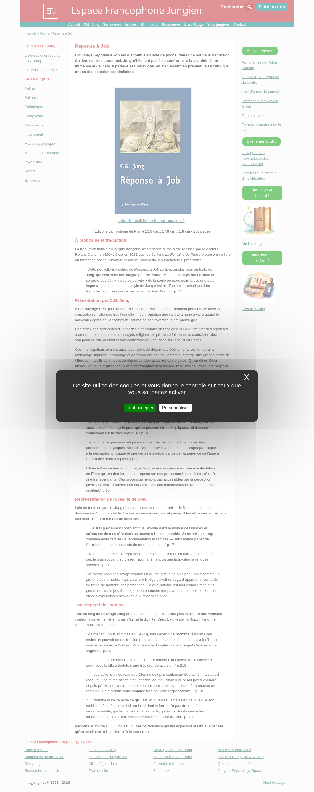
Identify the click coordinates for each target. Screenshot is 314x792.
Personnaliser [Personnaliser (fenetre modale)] (175, 407)
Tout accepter (140, 407)
